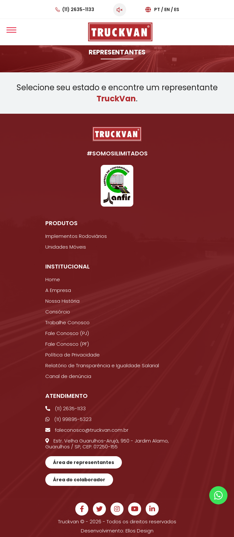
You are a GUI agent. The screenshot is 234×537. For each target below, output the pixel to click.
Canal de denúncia (68, 376)
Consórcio (57, 311)
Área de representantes (83, 462)
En (167, 9)
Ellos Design (139, 530)
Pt (157, 9)
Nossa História (62, 301)
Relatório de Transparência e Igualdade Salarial (102, 365)
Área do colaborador (79, 479)
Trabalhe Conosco (67, 322)
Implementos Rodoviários (76, 236)
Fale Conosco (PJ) (67, 333)
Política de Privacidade (72, 354)
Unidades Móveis (65, 246)
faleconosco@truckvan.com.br (86, 430)
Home (52, 279)
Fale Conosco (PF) (67, 344)
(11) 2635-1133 (78, 9)
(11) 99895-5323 (68, 419)
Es (176, 9)
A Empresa (58, 290)
